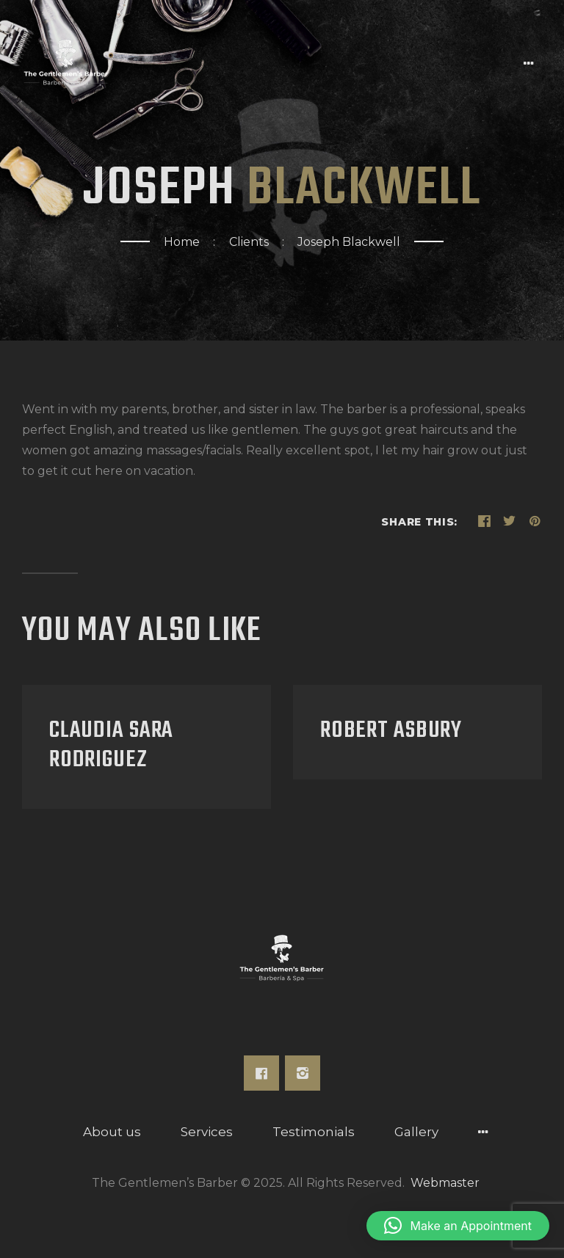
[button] (457, 1225)
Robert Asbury (391, 731)
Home (182, 242)
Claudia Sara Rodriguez (111, 745)
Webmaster (445, 1183)
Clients (249, 242)
